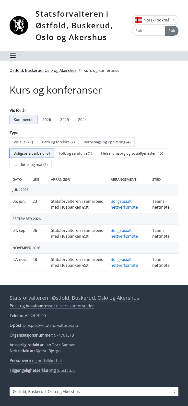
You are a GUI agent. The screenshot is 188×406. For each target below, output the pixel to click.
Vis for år (18, 110)
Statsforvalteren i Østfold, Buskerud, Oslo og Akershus (74, 25)
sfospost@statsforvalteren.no (50, 325)
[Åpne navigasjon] (13, 56)
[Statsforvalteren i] (94, 391)
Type (14, 133)
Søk (171, 30)
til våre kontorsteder (52, 306)
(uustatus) (43, 370)
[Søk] (148, 31)
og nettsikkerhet (36, 360)
